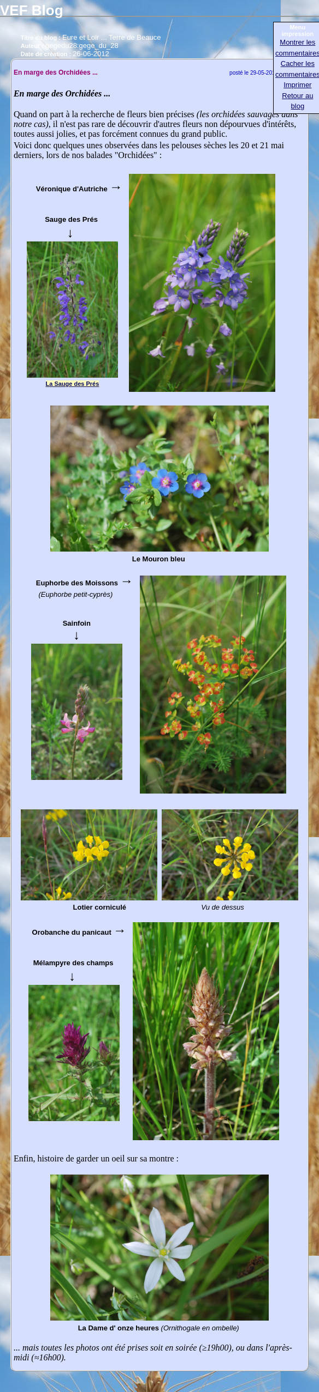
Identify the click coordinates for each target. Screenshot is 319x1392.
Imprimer (297, 85)
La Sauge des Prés (72, 383)
